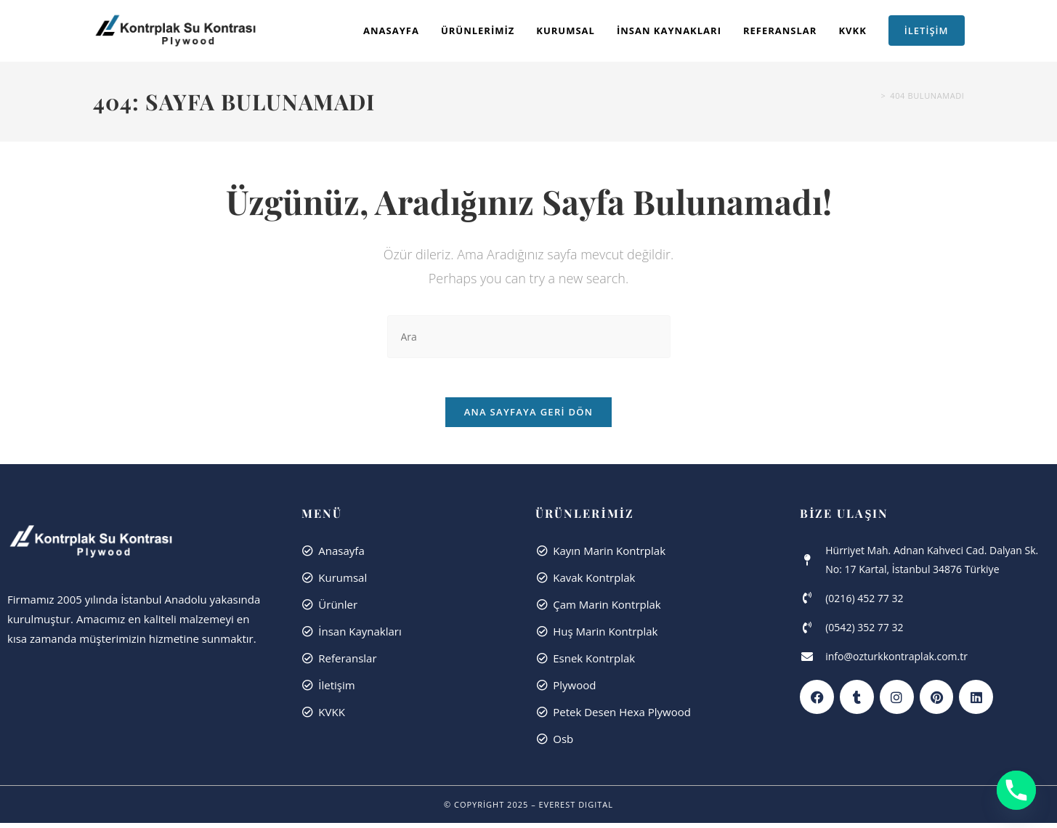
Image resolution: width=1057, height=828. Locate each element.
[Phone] (1016, 790)
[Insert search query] (529, 336)
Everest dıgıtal (576, 809)
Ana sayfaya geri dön (529, 416)
